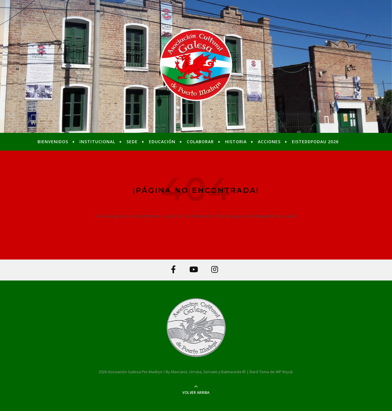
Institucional (97, 141)
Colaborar (200, 141)
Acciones (269, 141)
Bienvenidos (53, 141)
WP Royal (284, 371)
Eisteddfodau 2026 (315, 141)
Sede (132, 141)
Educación (162, 141)
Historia (236, 141)
